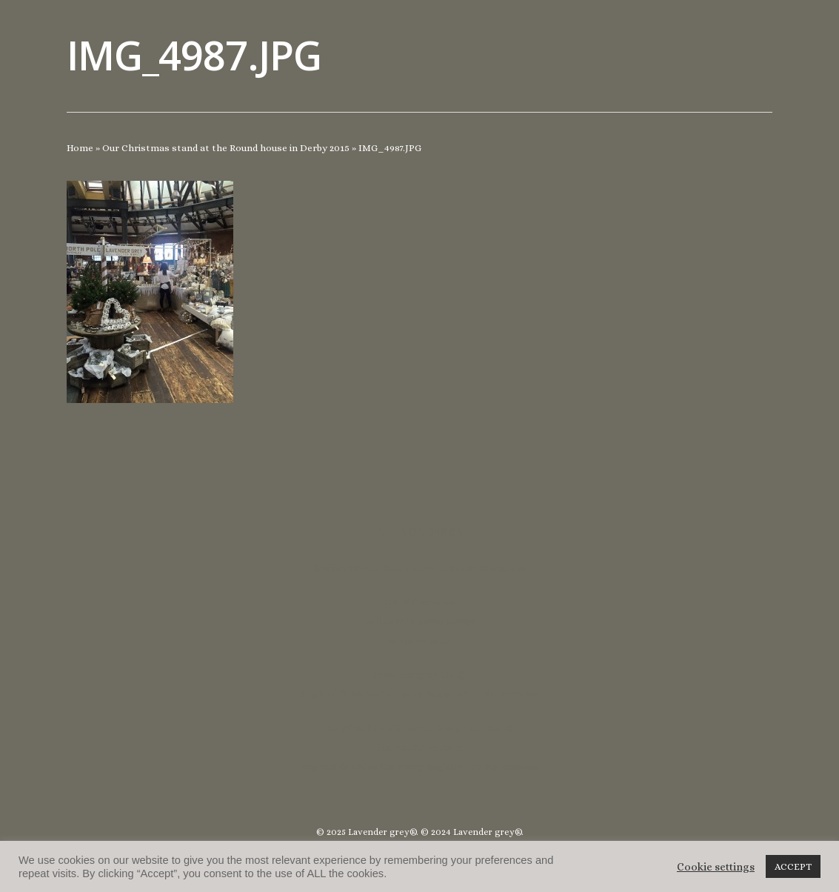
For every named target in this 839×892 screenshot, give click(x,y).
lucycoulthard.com (419, 747)
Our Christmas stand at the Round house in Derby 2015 (226, 147)
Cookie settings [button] (716, 867)
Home (80, 147)
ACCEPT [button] (793, 866)
